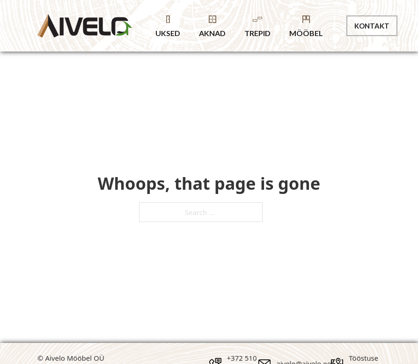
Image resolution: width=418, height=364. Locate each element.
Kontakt (371, 26)
